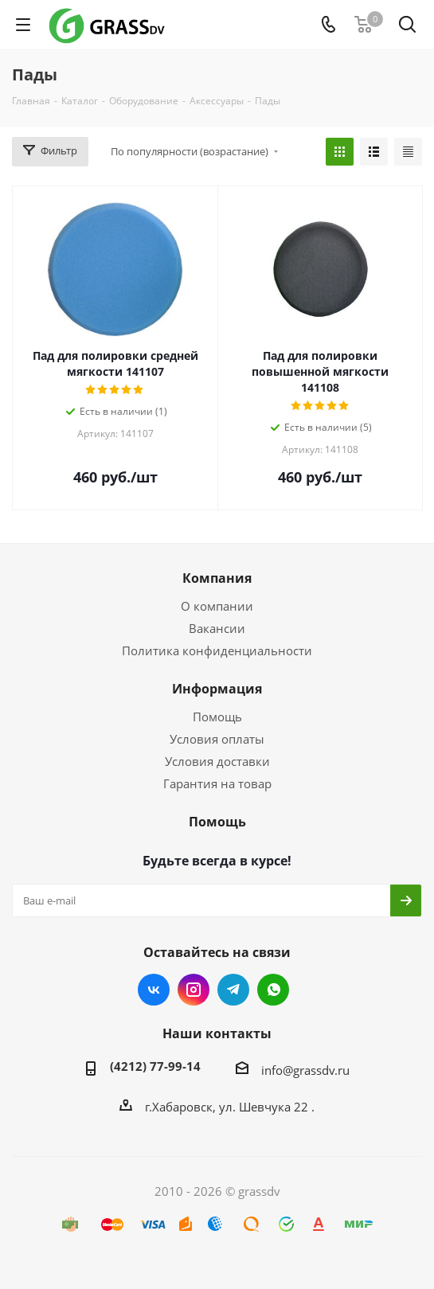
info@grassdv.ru (305, 1070)
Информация (217, 688)
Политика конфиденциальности (217, 650)
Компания (217, 578)
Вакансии (217, 628)
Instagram (193, 990)
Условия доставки (217, 761)
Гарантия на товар (217, 783)
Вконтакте (154, 990)
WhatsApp (273, 990)
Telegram (233, 990)
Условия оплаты (217, 739)
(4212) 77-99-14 (155, 1066)
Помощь (217, 717)
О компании (217, 606)
